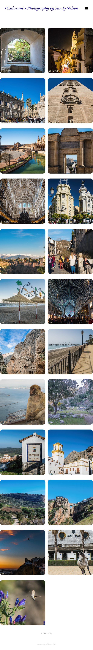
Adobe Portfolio (51, 644)
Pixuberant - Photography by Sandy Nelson (41, 8)
